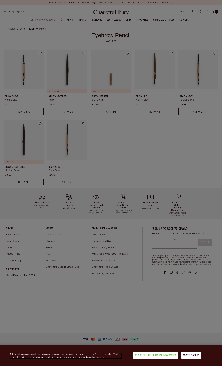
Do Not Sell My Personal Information (155, 355)
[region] (111, 355)
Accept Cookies (191, 355)
